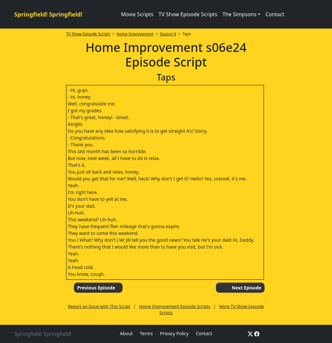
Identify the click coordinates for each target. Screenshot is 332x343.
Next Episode (246, 288)
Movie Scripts (137, 14)
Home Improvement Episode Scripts (174, 306)
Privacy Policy (174, 333)
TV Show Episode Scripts (188, 14)
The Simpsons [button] (239, 14)
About (126, 333)
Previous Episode (96, 288)
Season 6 (168, 34)
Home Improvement (134, 34)
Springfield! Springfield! (48, 14)
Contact (275, 14)
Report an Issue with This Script (99, 306)
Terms (146, 333)
